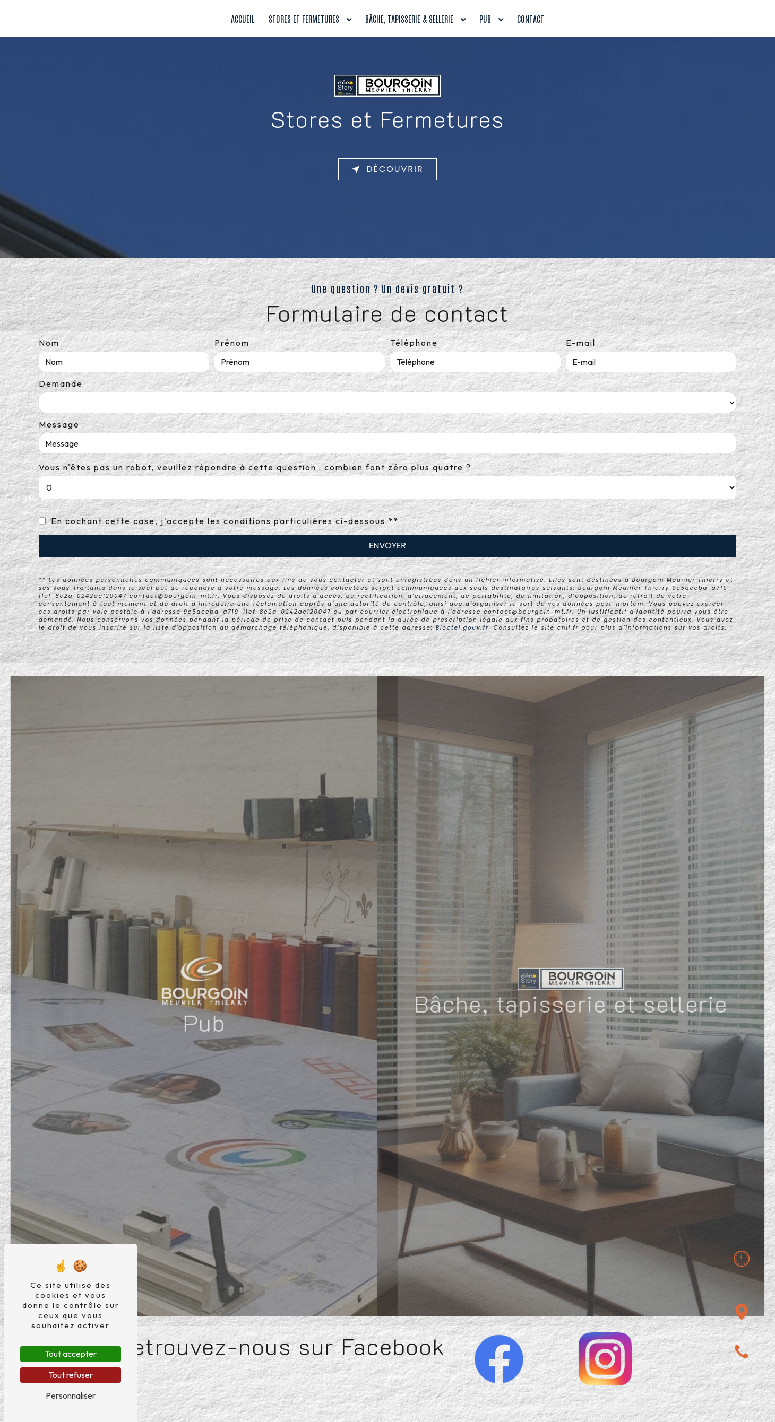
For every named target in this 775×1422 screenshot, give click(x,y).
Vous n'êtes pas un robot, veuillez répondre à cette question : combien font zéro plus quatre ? (255, 467)
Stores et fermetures (304, 18)
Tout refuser (70, 1374)
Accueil (242, 18)
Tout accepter (71, 1353)
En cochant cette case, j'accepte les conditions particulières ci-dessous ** (225, 521)
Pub (485, 18)
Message (59, 424)
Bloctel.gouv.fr (462, 628)
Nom (49, 342)
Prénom (231, 342)
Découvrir (387, 169)
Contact (530, 18)
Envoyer (387, 545)
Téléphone (414, 342)
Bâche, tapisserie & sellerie (409, 18)
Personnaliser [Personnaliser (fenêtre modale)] (71, 1395)
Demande (61, 383)
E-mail (581, 342)
